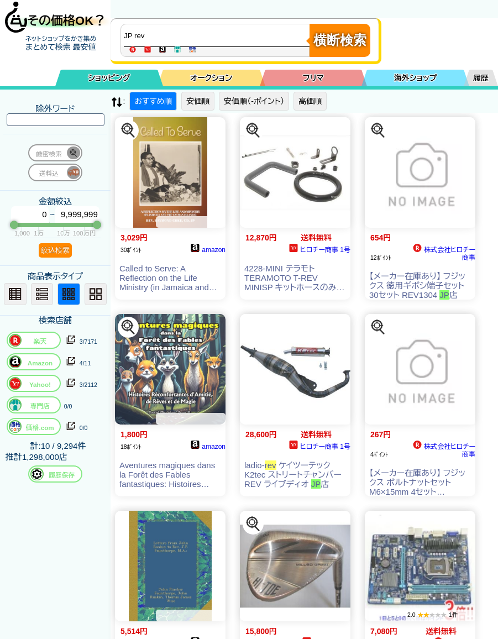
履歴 (481, 78)
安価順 (197, 101)
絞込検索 (55, 250)
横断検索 (339, 40)
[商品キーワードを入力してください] (217, 35)
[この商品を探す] (128, 130)
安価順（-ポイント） (254, 101)
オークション (211, 78)
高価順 (310, 101)
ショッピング (109, 78)
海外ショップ (415, 78)
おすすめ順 (153, 101)
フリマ (313, 78)
